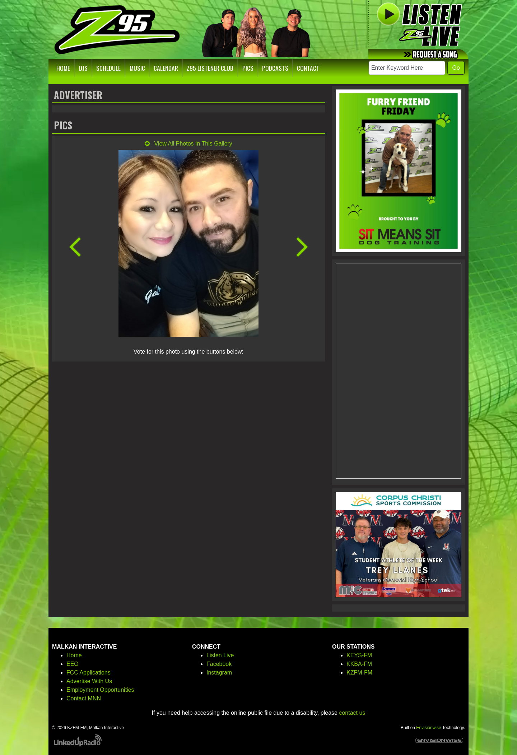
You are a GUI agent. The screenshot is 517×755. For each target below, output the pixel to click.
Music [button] (137, 68)
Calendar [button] (166, 68)
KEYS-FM (359, 655)
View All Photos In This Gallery (188, 144)
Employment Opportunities (100, 690)
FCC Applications (88, 672)
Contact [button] (308, 68)
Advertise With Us (89, 681)
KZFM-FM (359, 672)
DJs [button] (83, 68)
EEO (72, 664)
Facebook (219, 664)
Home (74, 655)
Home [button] (63, 68)
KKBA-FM (359, 664)
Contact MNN (83, 698)
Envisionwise (428, 727)
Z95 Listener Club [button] (210, 68)
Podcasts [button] (275, 68)
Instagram (219, 672)
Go (456, 68)
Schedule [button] (108, 68)
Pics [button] (247, 68)
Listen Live (220, 655)
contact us (352, 713)
